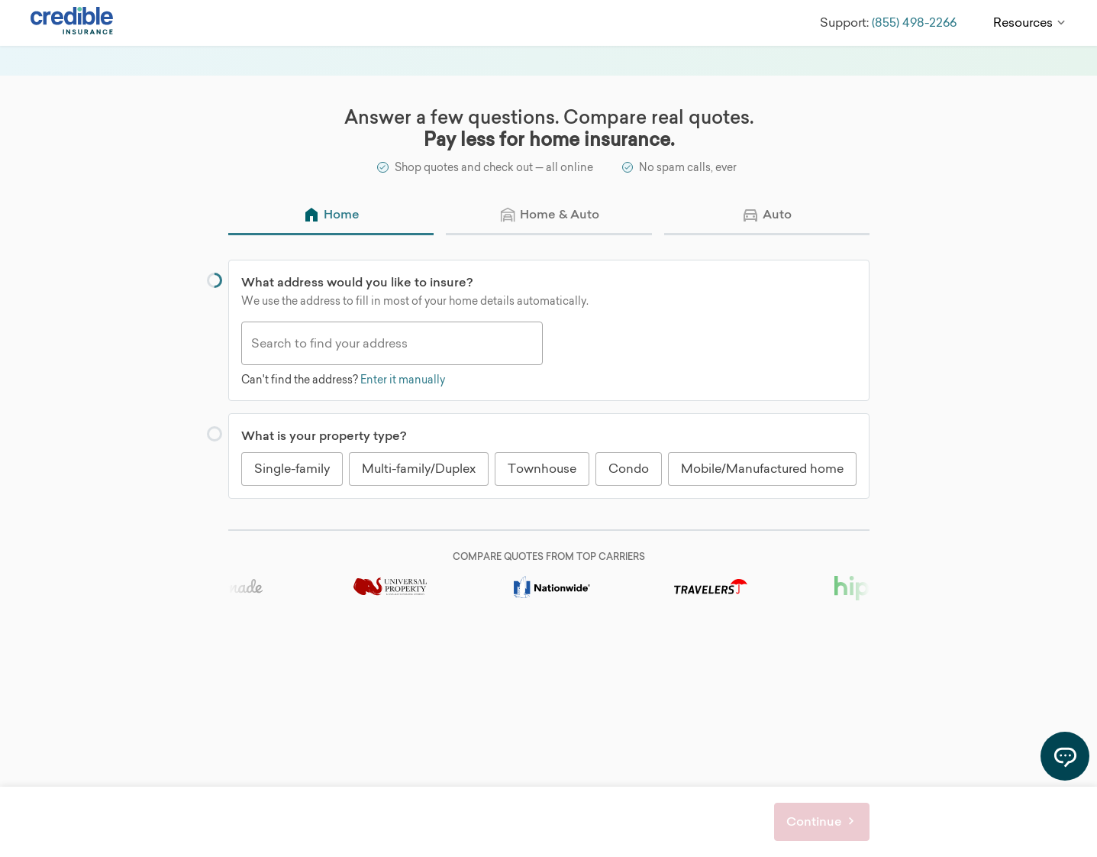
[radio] (331, 215)
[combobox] (392, 343)
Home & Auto (559, 213)
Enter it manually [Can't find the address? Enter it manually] (402, 379)
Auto (777, 213)
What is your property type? (323, 436)
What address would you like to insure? (357, 281)
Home (342, 213)
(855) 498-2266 (913, 22)
